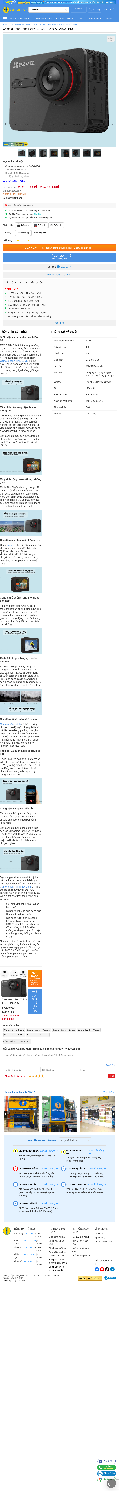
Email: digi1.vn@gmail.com (14, 1281)
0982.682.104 (29, 1261)
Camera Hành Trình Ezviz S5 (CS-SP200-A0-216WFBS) (38, 28)
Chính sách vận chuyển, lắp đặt (56, 1268)
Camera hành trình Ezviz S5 (15, 886)
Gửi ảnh (110, 1065)
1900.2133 (29, 1247)
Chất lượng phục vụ (81, 1255)
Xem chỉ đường (49, 1151)
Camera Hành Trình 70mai (14, 1035)
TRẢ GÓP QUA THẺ (59, 257)
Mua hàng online (57, 1237)
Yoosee (108, 18)
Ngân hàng (100, 1237)
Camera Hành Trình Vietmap (89, 1030)
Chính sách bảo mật (104, 1241)
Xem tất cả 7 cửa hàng (80, 1242)
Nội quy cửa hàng (80, 1237)
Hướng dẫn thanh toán (80, 1250)
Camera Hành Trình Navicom (64, 1030)
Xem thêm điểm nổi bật (14, 181)
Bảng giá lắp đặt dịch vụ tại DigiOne (58, 1261)
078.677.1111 (29, 1240)
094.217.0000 (29, 1254)
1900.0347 (29, 1233)
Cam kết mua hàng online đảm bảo (58, 1254)
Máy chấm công (44, 18)
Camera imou (94, 18)
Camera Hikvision (64, 18)
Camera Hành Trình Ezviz (14, 1030)
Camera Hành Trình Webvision (38, 1030)
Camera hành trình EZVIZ (14, 361)
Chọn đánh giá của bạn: (25, 1076)
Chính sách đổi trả (57, 1248)
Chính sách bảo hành (56, 1242)
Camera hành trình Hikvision (38, 1035)
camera (11, 545)
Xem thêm (109, 1092)
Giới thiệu (99, 1233)
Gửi (112, 1076)
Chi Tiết (37, 214)
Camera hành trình (10, 724)
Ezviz (80, 18)
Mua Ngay (59, 247)
